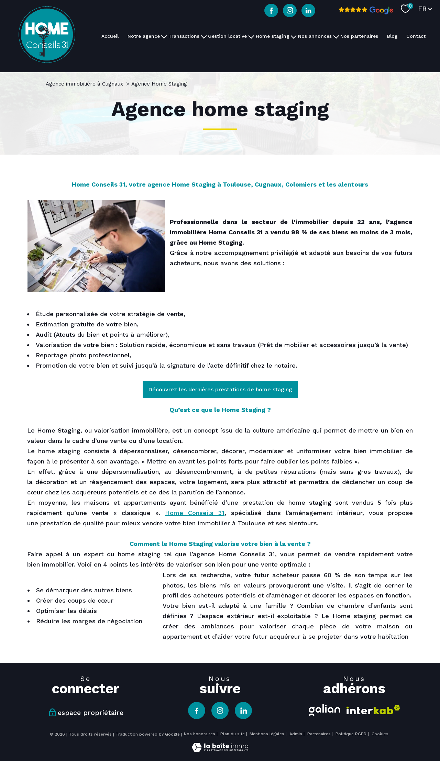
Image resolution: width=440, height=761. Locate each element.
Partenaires (319, 733)
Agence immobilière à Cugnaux (84, 84)
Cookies (380, 734)
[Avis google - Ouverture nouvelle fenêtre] (366, 11)
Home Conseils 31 (194, 512)
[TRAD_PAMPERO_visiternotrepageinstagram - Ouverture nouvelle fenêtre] (290, 11)
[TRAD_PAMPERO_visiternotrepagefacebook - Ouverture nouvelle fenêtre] (271, 11)
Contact (416, 36)
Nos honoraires (199, 733)
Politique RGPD (351, 733)
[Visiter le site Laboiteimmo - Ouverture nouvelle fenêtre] (220, 749)
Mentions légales (267, 733)
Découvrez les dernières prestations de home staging (220, 389)
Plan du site (232, 733)
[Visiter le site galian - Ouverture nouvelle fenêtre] (324, 709)
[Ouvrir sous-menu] (164, 36)
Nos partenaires (359, 36)
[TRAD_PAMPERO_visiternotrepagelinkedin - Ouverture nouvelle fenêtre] (308, 11)
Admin (295, 733)
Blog (392, 36)
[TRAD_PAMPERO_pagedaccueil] (47, 60)
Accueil (110, 36)
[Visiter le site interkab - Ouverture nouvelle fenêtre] (373, 709)
